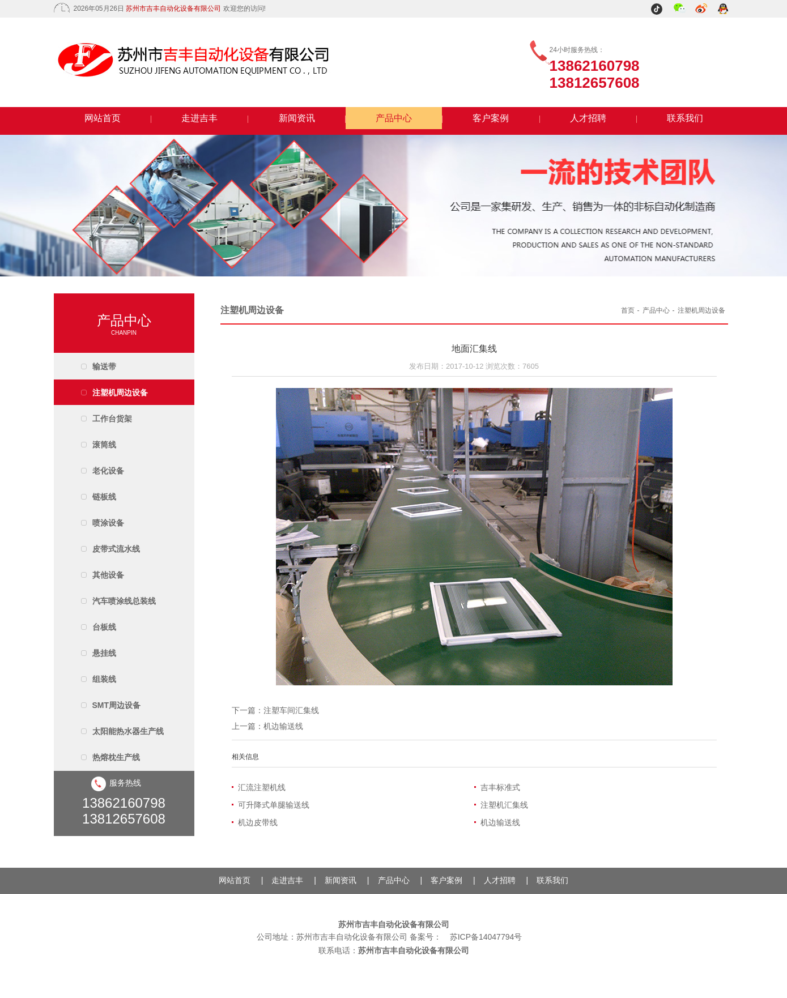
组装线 (104, 679)
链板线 (104, 496)
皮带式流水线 (116, 548)
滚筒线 (104, 444)
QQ (724, 9)
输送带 (104, 366)
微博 (702, 9)
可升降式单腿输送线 (273, 804)
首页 (628, 310)
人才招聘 (588, 118)
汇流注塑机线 (262, 787)
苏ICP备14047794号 (486, 936)
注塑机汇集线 (504, 804)
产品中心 (394, 118)
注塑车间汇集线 (291, 710)
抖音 (658, 9)
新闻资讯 (297, 118)
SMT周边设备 (116, 705)
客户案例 (491, 118)
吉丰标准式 (500, 787)
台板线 (104, 627)
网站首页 (102, 118)
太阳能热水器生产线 (128, 731)
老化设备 (108, 470)
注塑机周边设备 (120, 392)
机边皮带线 (258, 822)
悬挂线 (104, 653)
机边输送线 (283, 726)
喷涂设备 (108, 522)
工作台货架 (112, 418)
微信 (680, 9)
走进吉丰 (199, 118)
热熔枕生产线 (116, 757)
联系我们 (685, 118)
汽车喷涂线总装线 (124, 600)
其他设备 (108, 574)
